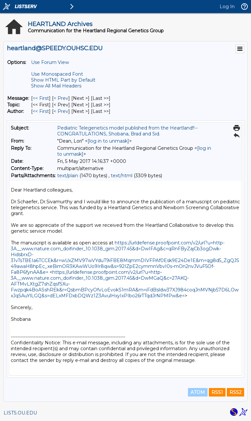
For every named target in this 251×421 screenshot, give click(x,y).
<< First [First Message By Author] (41, 111)
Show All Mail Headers (56, 86)
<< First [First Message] (41, 98)
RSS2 (235, 392)
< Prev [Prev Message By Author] (61, 111)
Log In (227, 6)
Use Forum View (50, 62)
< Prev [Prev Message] (61, 98)
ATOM (198, 392)
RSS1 (217, 392)
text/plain (67, 176)
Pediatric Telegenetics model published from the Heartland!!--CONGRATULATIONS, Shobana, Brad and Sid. (127, 131)
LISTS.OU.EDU (20, 413)
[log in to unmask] (108, 141)
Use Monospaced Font (57, 74)
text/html (121, 176)
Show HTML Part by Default (63, 80)
